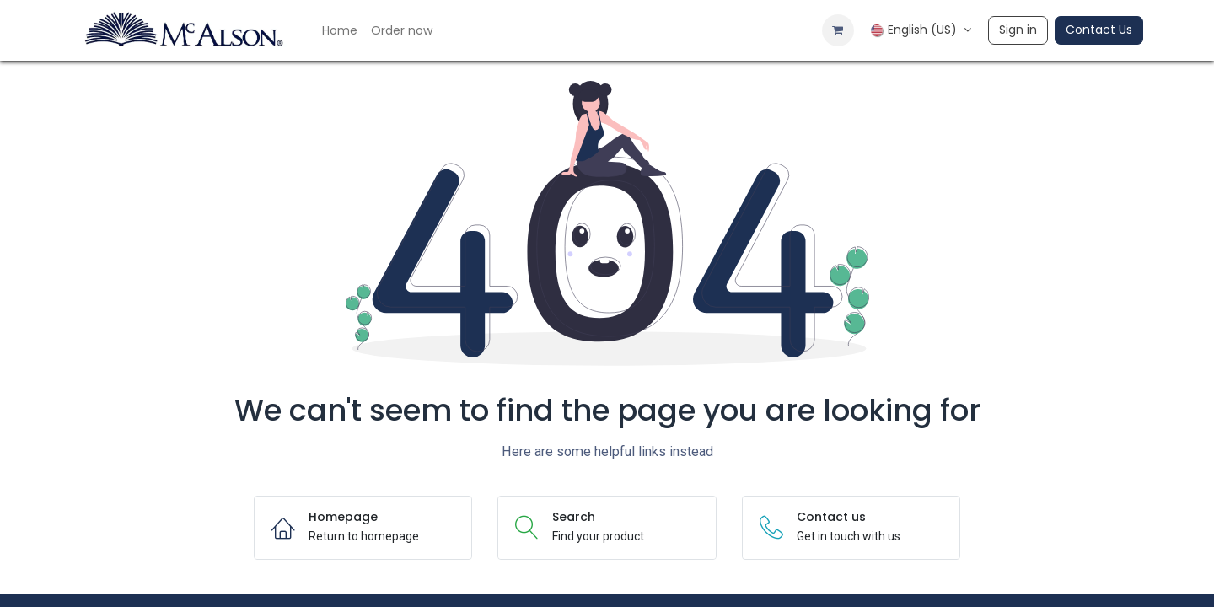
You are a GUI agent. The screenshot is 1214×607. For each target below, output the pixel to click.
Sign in (1018, 29)
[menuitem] (339, 30)
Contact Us (1099, 29)
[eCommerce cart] (838, 30)
